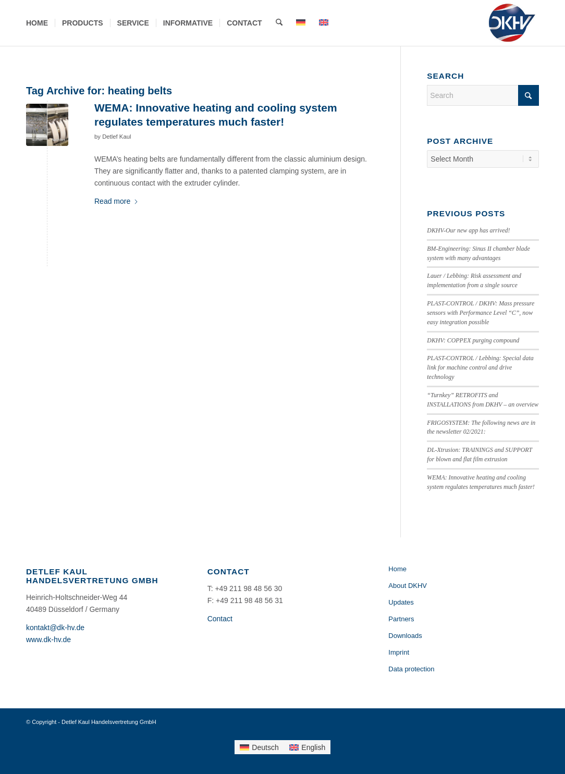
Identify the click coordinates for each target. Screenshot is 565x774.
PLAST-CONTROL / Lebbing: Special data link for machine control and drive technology (480, 367)
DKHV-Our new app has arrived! (468, 230)
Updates (400, 602)
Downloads (405, 636)
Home (397, 569)
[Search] (279, 23)
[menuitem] (37, 23)
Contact (219, 619)
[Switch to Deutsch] (259, 747)
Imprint (398, 652)
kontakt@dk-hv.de (55, 627)
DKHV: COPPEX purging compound (473, 340)
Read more (116, 201)
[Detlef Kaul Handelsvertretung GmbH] (512, 23)
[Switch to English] (307, 747)
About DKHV (407, 585)
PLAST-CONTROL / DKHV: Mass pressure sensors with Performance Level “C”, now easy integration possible (480, 313)
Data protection (411, 669)
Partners (401, 619)
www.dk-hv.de (48, 639)
